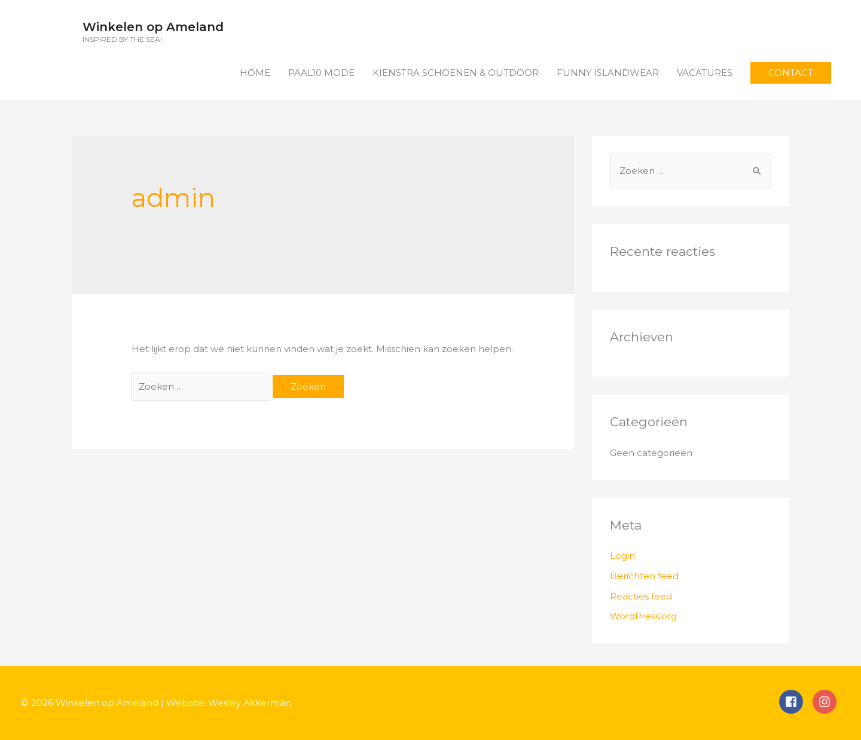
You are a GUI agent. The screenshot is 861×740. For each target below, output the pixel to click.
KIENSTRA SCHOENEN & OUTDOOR (456, 72)
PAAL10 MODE (321, 72)
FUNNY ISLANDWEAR (608, 72)
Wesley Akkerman (249, 702)
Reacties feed (641, 596)
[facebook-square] (796, 702)
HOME (255, 72)
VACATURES (704, 72)
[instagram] (826, 702)
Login (622, 555)
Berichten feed (644, 576)
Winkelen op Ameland (153, 27)
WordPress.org (643, 616)
